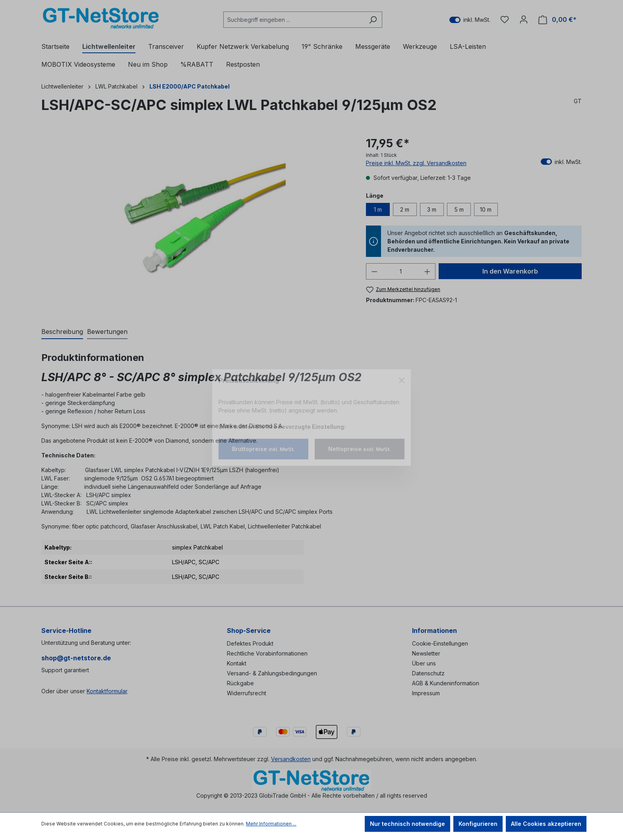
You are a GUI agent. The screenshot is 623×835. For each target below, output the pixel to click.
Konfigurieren (478, 823)
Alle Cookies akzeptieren (546, 823)
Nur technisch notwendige (407, 823)
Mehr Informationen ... (271, 824)
